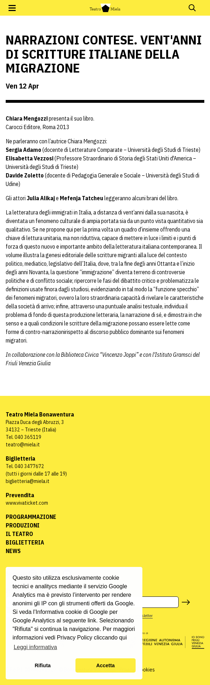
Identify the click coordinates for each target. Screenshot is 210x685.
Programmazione (31, 516)
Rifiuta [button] (43, 665)
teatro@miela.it (23, 444)
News (13, 550)
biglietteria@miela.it (27, 481)
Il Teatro (19, 533)
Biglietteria (25, 542)
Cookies (146, 670)
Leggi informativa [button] (35, 647)
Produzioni (23, 525)
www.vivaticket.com (27, 503)
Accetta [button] (105, 665)
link (92, 620)
